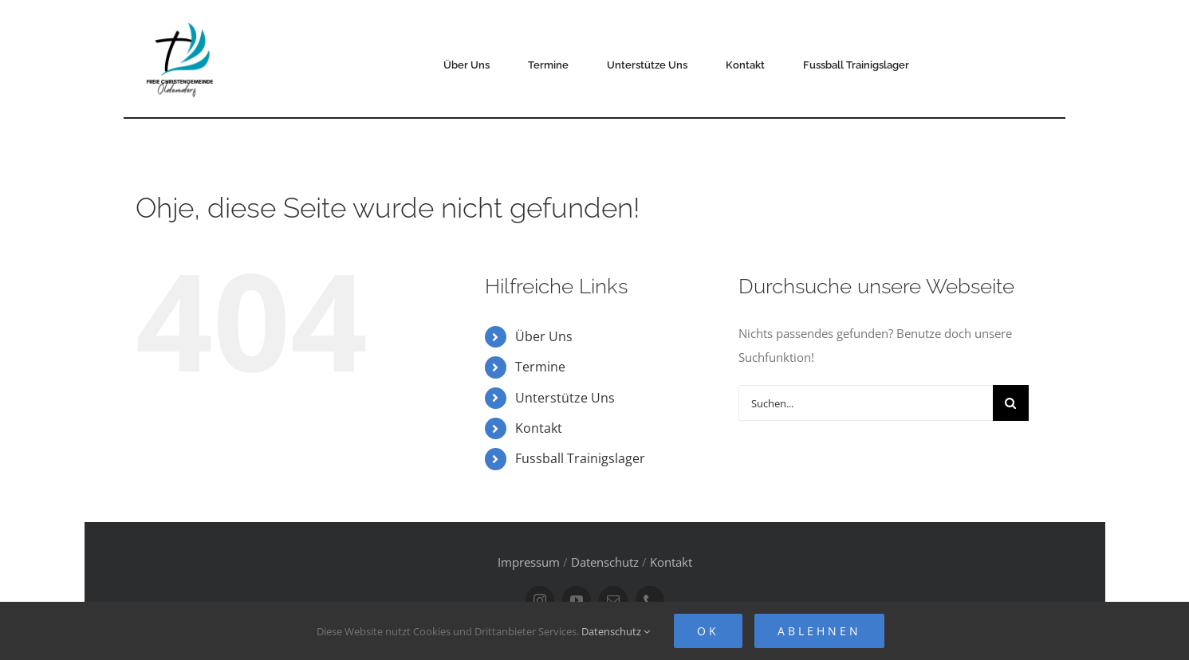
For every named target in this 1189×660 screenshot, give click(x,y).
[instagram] (540, 600)
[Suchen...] (865, 403)
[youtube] (576, 600)
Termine (540, 366)
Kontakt (538, 428)
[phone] (650, 600)
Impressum (529, 562)
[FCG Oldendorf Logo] (181, 17)
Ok (708, 630)
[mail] (613, 600)
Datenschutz (605, 562)
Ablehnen (819, 630)
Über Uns (544, 336)
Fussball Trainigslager (580, 458)
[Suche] (1011, 403)
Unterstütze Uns (565, 398)
